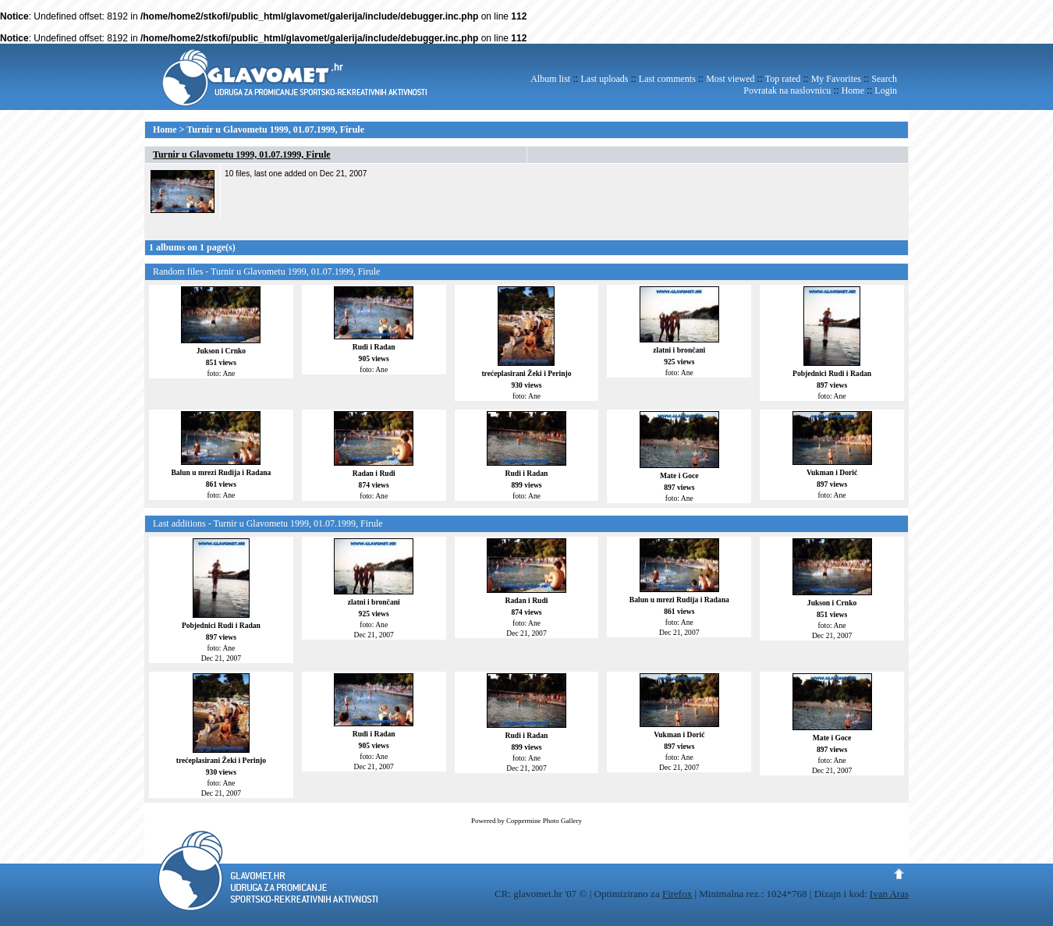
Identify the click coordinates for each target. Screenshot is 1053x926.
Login (885, 90)
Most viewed (730, 78)
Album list (550, 78)
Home (853, 90)
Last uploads (604, 78)
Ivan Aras (889, 893)
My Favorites (836, 78)
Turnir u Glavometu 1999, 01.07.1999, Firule (275, 129)
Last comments (667, 78)
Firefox (677, 893)
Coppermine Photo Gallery (544, 821)
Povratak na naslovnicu (787, 90)
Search (884, 78)
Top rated (782, 78)
